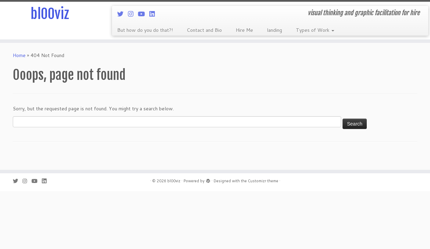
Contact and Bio (204, 30)
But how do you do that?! (145, 30)
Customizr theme (263, 181)
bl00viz (49, 14)
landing (274, 30)
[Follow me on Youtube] (143, 13)
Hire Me (244, 30)
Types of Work (315, 30)
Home (19, 55)
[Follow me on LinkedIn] (154, 13)
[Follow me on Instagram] (133, 13)
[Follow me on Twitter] (122, 13)
